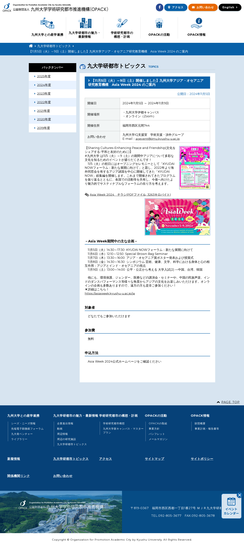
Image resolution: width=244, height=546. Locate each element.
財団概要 (200, 423)
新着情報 (13, 458)
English (228, 7)
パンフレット (157, 433)
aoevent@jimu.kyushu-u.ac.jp (158, 138)
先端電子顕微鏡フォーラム (27, 428)
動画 (60, 428)
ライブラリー (19, 439)
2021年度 (43, 111)
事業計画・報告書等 (207, 428)
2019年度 (43, 128)
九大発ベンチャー (22, 433)
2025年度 (44, 76)
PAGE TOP (230, 402)
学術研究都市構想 (114, 423)
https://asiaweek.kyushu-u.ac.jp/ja (110, 293)
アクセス (176, 7)
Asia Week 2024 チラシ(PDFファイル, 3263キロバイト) (131, 194)
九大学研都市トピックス (54, 46)
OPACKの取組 (158, 423)
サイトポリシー (202, 458)
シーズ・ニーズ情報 (23, 423)
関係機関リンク (18, 475)
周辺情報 (62, 433)
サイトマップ (154, 458)
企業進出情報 (65, 423)
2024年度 (44, 85)
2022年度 (44, 102)
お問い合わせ (204, 7)
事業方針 (154, 428)
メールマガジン (158, 439)
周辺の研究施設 (66, 439)
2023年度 (44, 93)
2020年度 (44, 120)
